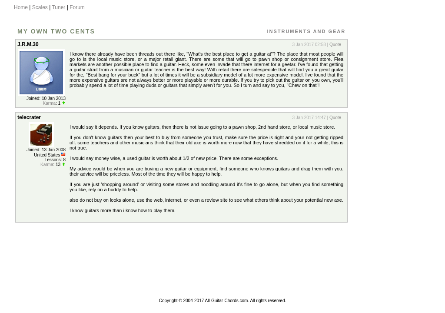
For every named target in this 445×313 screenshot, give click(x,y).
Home (21, 7)
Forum (77, 7)
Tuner (58, 7)
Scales (40, 7)
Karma (49, 103)
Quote (335, 44)
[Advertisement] (389, 166)
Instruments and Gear (306, 31)
